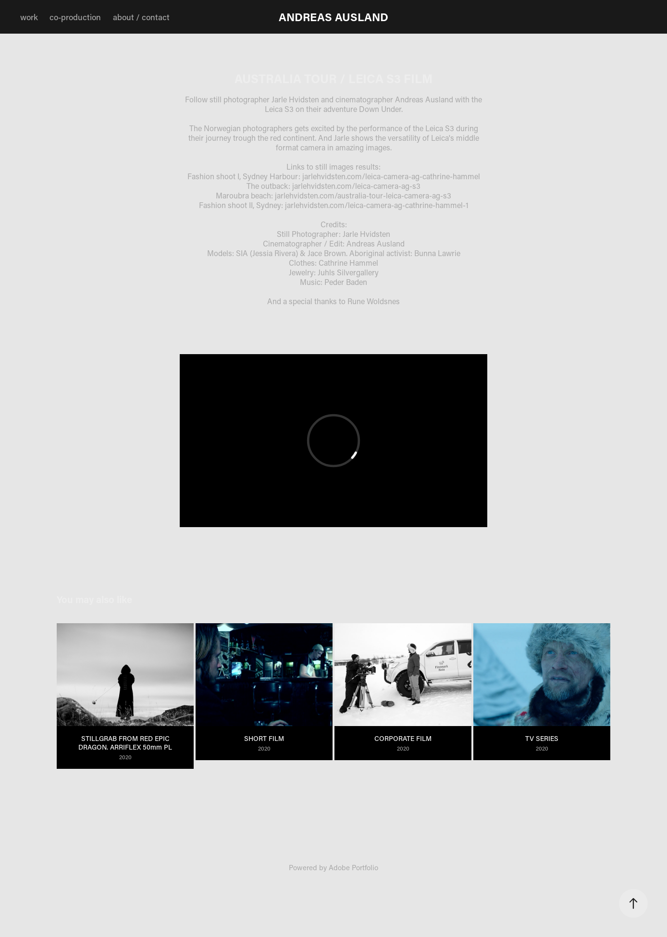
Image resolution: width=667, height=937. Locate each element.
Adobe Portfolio (353, 867)
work (29, 17)
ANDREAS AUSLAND (333, 17)
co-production (75, 17)
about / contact (141, 17)
